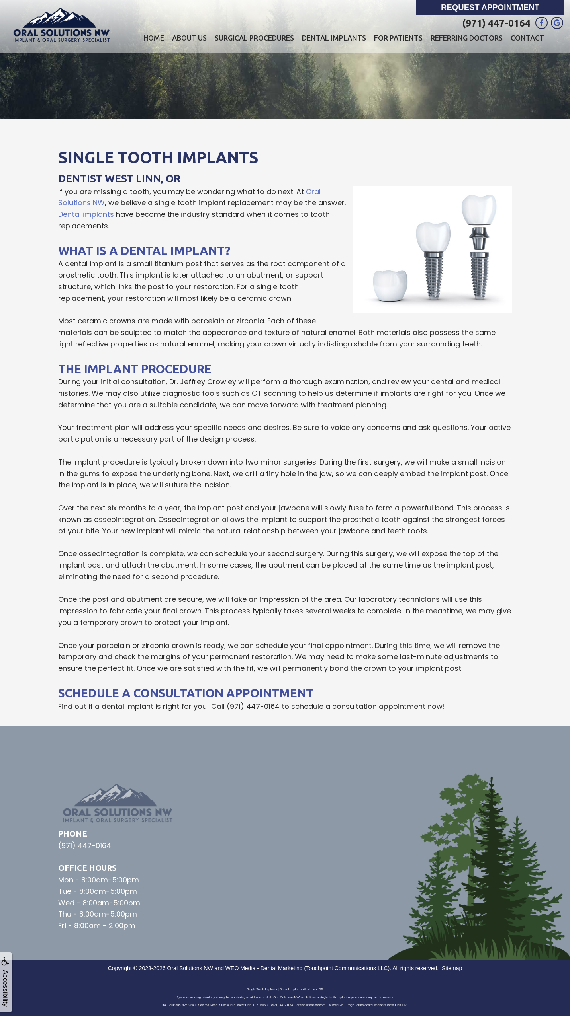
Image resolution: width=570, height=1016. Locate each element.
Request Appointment (490, 7)
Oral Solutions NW (190, 968)
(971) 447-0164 (496, 23)
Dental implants (86, 214)
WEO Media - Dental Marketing (264, 968)
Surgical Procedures (254, 38)
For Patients (398, 38)
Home (153, 38)
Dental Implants (334, 38)
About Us (189, 38)
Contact (527, 38)
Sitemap (452, 968)
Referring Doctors (467, 38)
